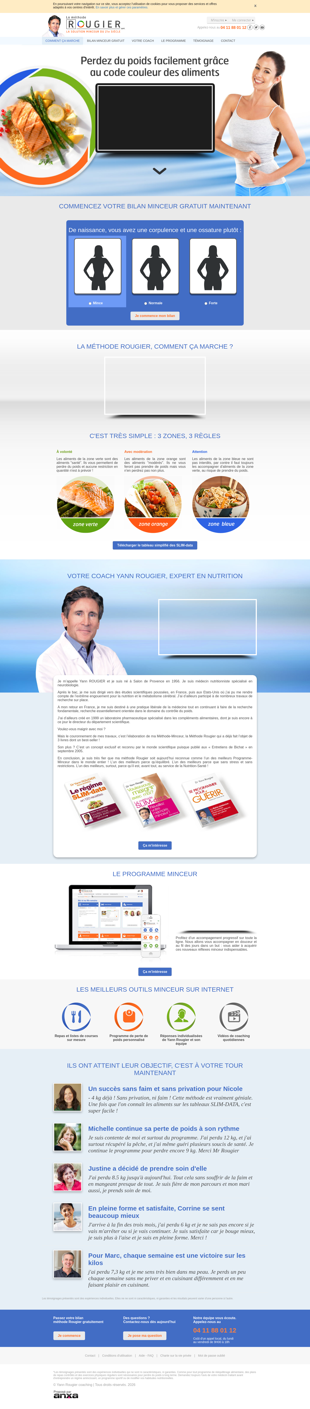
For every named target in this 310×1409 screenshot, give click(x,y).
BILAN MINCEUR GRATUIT (105, 40)
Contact (90, 1355)
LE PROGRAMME (173, 40)
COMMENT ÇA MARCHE (62, 40)
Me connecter (241, 20)
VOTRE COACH (143, 40)
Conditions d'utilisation (117, 1355)
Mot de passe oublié (211, 1355)
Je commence (69, 1335)
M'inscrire (217, 20)
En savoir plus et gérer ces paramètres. (122, 7)
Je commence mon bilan (155, 316)
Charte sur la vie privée (175, 1355)
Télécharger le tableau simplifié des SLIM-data (155, 545)
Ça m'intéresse (155, 845)
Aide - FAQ (146, 1355)
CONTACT (228, 40)
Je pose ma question (145, 1335)
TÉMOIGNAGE (203, 40)
